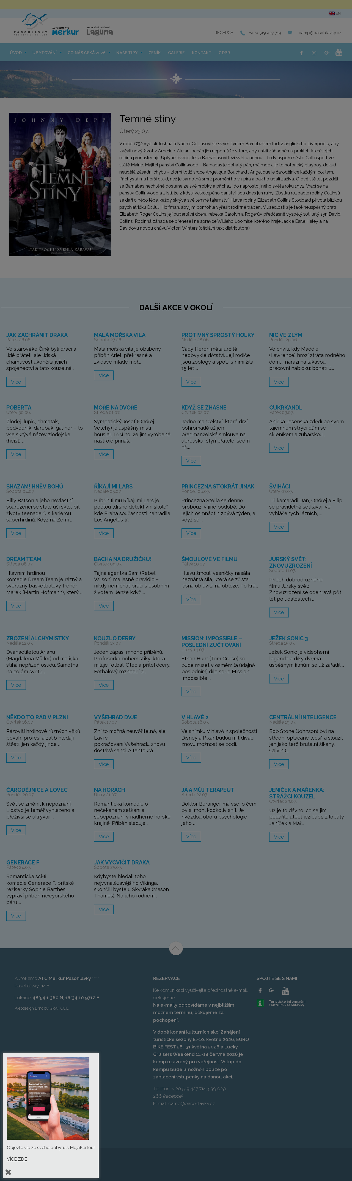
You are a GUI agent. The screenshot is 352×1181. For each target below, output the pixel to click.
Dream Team (23, 559)
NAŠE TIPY (127, 53)
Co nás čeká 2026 (87, 53)
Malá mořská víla (119, 335)
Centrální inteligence (303, 717)
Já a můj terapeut (208, 790)
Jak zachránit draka (37, 335)
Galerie (176, 53)
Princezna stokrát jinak (218, 486)
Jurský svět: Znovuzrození (290, 562)
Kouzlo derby (115, 638)
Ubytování (44, 53)
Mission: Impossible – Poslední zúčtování (212, 641)
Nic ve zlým (285, 335)
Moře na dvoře (116, 407)
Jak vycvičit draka (122, 862)
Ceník (154, 53)
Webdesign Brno (29, 1008)
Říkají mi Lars (113, 486)
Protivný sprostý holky (218, 335)
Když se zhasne (204, 407)
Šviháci (279, 486)
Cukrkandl (285, 407)
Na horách (109, 790)
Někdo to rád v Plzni (37, 717)
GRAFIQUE (59, 1008)
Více (16, 382)
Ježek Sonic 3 (288, 638)
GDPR (224, 53)
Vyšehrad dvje (115, 717)
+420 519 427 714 (265, 32)
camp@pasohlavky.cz (320, 32)
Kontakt (201, 53)
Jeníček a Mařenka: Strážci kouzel (296, 793)
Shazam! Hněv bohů (34, 486)
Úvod (16, 53)
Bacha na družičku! (123, 559)
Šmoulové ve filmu (210, 559)
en (335, 13)
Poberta (18, 407)
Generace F (22, 862)
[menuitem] (17, 52)
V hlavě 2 (195, 717)
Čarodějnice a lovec (37, 790)
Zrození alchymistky (37, 638)
